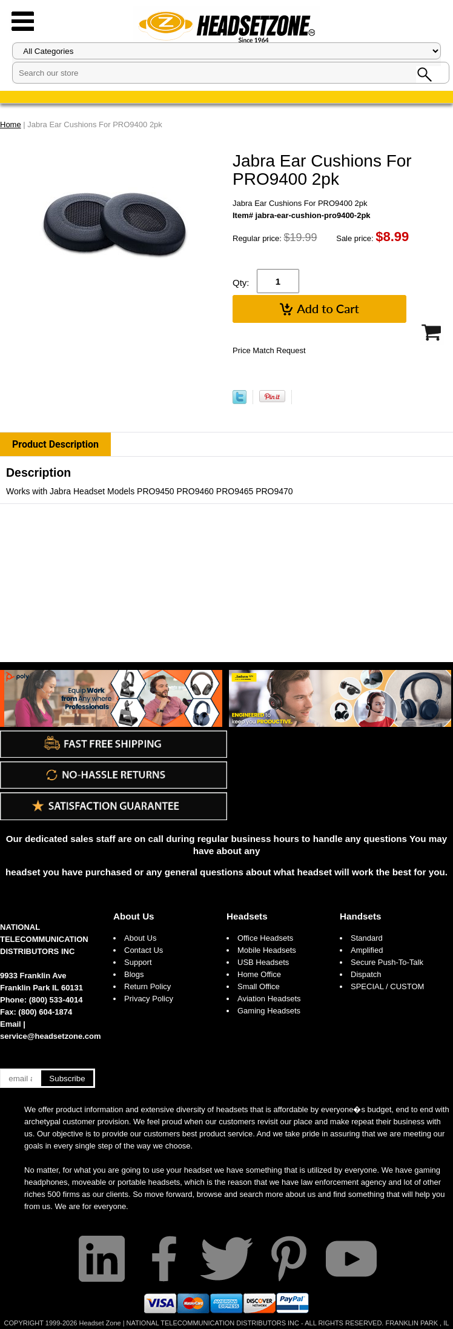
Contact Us (143, 950)
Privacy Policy (148, 998)
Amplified (367, 950)
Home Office (259, 974)
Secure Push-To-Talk (387, 962)
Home (10, 124)
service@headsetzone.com (50, 1036)
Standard (367, 938)
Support (138, 962)
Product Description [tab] (55, 444)
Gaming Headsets (268, 1010)
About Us (133, 916)
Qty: (241, 282)
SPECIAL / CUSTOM (387, 986)
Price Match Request (269, 350)
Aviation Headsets (269, 998)
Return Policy (147, 986)
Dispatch (366, 974)
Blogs (134, 974)
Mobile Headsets (266, 950)
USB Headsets (263, 962)
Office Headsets (265, 938)
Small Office (258, 986)
